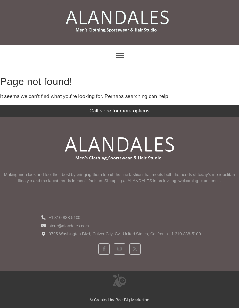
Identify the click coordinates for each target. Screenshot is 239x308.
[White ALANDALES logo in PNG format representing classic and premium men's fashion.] (119, 148)
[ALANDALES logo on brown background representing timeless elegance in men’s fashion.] (119, 21)
